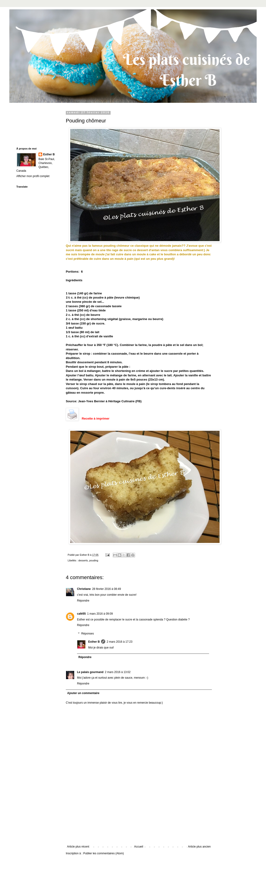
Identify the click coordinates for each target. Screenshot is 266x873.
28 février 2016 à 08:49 (106, 589)
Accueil (138, 846)
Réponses (87, 633)
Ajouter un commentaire (83, 693)
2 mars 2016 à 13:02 (117, 672)
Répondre (83, 600)
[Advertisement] (139, 824)
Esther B (94, 641)
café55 (81, 613)
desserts (83, 560)
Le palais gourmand (90, 672)
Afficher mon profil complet (32, 176)
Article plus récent (78, 846)
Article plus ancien (199, 846)
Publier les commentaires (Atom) (103, 853)
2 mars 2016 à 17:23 (119, 641)
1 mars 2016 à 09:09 (100, 613)
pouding (93, 560)
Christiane (84, 589)
